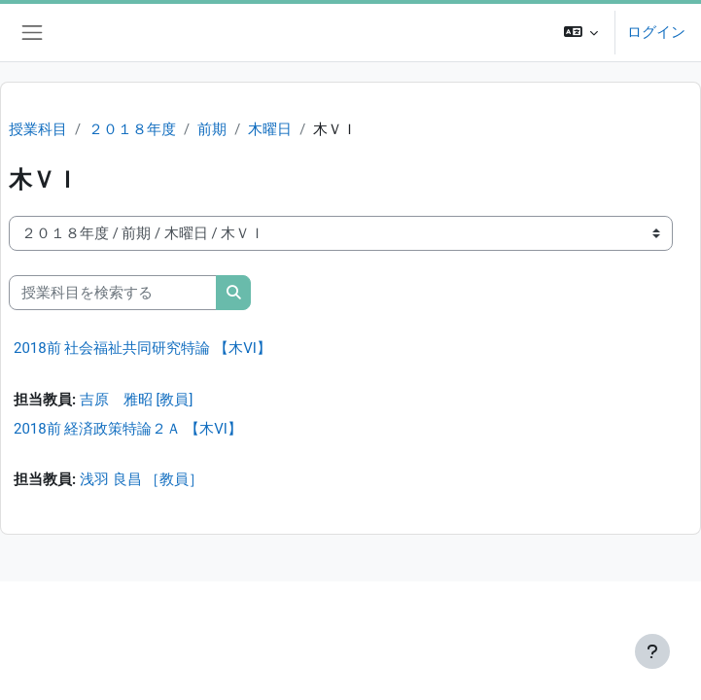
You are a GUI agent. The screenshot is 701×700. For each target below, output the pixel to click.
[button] (581, 32)
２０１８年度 (132, 129)
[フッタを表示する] (652, 651)
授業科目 (38, 129)
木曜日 (270, 129)
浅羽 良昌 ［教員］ (141, 479)
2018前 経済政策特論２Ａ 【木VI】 (128, 429)
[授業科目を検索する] (113, 292)
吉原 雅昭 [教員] (136, 399)
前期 (212, 129)
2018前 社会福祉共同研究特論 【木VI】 (142, 348)
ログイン (656, 32)
